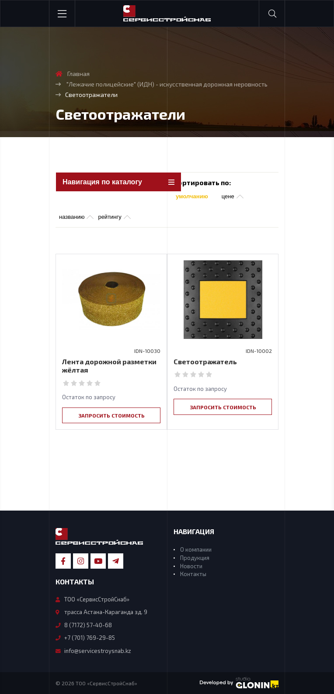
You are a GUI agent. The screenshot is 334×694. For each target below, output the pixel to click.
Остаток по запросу (88, 397)
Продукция (194, 557)
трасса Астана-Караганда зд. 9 (101, 611)
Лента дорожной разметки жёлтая (109, 365)
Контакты (193, 573)
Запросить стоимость (111, 415)
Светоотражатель (205, 361)
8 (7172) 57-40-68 (84, 624)
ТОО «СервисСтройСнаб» (92, 599)
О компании (196, 549)
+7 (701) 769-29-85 (85, 637)
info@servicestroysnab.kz (93, 650)
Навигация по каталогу (102, 182)
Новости (191, 566)
